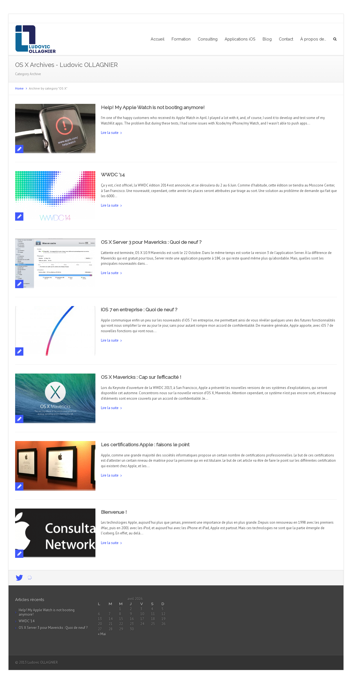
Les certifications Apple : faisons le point (145, 444)
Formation (181, 39)
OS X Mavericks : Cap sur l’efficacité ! (141, 377)
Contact (286, 39)
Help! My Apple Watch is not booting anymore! (153, 107)
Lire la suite (110, 132)
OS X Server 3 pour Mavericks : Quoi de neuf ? (151, 242)
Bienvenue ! (114, 512)
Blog (267, 39)
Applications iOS (240, 39)
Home (19, 88)
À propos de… (313, 39)
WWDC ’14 (113, 174)
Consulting (208, 39)
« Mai (102, 634)
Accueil (157, 39)
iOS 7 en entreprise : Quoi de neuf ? (139, 309)
